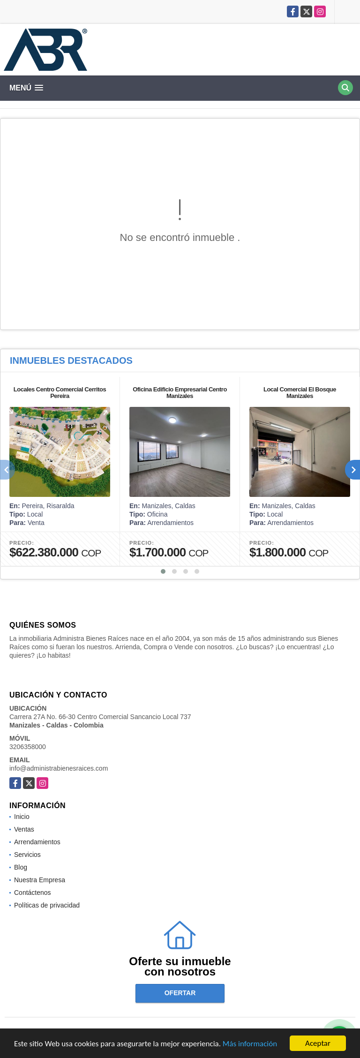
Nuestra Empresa (39, 880)
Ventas (24, 829)
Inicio (22, 816)
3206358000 (27, 746)
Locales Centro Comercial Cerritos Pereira (60, 392)
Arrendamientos (37, 842)
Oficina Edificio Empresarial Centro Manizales (180, 392)
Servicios (27, 854)
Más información (250, 1045)
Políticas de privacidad (47, 905)
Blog (20, 867)
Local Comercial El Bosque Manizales (299, 392)
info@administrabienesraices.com (58, 768)
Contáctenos (32, 892)
